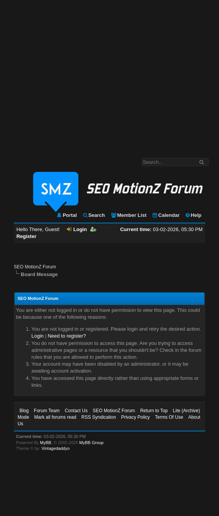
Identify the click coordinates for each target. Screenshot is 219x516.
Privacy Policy (135, 417)
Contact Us (76, 410)
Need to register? (67, 336)
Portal (66, 215)
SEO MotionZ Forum (35, 267)
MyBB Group (91, 442)
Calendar (166, 215)
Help (193, 215)
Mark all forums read (55, 417)
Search (93, 215)
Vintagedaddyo (55, 448)
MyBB (45, 442)
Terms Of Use (169, 417)
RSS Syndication (98, 417)
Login (77, 229)
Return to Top (154, 410)
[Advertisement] (72, 75)
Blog (24, 410)
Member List (128, 215)
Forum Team (47, 410)
